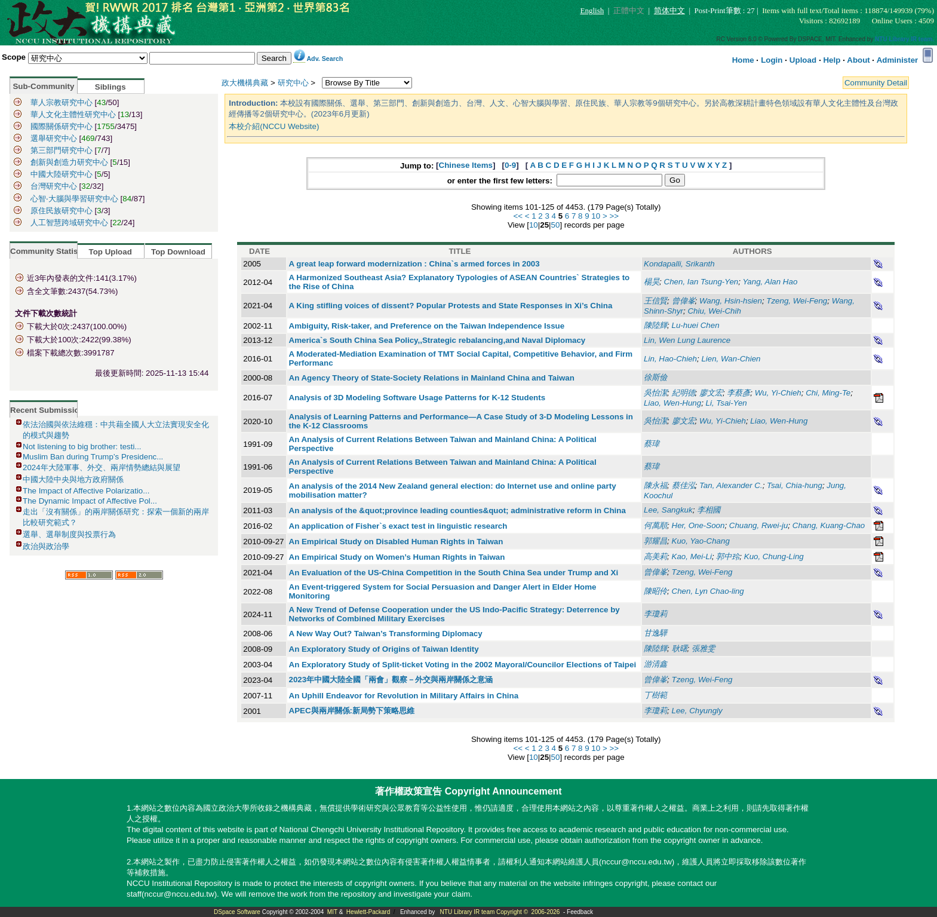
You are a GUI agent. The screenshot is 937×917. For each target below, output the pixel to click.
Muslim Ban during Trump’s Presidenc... (93, 456)
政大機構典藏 (245, 82)
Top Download (178, 251)
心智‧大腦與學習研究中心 (75, 198)
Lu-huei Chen (696, 325)
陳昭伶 (655, 591)
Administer (897, 60)
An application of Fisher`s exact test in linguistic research (398, 526)
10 (595, 215)
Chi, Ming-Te (828, 392)
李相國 (708, 509)
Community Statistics (50, 251)
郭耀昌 (655, 540)
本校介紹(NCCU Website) (274, 126)
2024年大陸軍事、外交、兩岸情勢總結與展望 (101, 467)
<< (518, 215)
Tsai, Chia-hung (794, 485)
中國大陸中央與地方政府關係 (73, 479)
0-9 (510, 165)
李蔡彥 (738, 392)
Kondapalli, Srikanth (679, 263)
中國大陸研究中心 (62, 174)
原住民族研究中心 (62, 210)
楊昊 (651, 281)
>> (614, 215)
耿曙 (679, 648)
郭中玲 (727, 556)
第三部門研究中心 (61, 150)
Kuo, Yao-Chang (701, 540)
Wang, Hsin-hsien (730, 300)
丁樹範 (655, 695)
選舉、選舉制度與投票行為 (69, 534)
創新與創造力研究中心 (70, 162)
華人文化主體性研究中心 (73, 114)
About (858, 60)
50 (555, 224)
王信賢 (655, 300)
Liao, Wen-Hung (672, 402)
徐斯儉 (655, 377)
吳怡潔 (655, 392)
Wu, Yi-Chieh (778, 392)
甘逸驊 (655, 632)
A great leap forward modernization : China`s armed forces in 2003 (414, 263)
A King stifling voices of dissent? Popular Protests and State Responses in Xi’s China (451, 305)
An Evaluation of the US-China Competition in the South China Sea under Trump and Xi (454, 572)
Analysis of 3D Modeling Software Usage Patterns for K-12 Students (417, 397)
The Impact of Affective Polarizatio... (86, 490)
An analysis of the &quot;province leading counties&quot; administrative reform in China (457, 510)
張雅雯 (703, 648)
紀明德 (683, 392)
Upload (802, 60)
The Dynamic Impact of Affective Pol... (90, 500)
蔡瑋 (651, 443)
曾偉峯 (683, 300)
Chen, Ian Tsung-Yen (701, 281)
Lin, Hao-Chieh (670, 358)
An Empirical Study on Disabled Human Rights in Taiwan (396, 541)
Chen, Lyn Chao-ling (708, 591)
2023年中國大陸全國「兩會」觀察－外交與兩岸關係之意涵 (391, 679)
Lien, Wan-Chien (730, 358)
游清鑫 (655, 664)
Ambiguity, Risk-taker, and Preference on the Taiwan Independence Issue (427, 325)
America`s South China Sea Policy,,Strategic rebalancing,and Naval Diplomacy (437, 340)
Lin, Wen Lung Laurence (687, 340)
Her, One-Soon (698, 525)
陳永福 (655, 485)
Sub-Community (43, 86)
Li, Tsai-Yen (726, 402)
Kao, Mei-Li (692, 556)
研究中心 (293, 82)
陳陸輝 (655, 325)
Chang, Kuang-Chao (828, 525)
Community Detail (875, 82)
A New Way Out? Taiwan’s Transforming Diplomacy (386, 633)
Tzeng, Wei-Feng (796, 300)
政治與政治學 (46, 546)
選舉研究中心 (53, 138)
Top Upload (110, 251)
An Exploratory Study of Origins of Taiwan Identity (384, 649)
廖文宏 (711, 392)
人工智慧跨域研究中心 (69, 222)
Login (771, 60)
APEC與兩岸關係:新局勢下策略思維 (351, 710)
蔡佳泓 (683, 485)
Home (743, 60)
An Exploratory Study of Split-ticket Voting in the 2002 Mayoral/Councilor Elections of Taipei (463, 664)
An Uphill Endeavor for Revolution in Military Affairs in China (404, 695)
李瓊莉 (655, 613)
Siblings (110, 86)
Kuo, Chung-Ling (774, 556)
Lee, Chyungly (697, 710)
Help (831, 60)
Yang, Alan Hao (769, 281)
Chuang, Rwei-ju (758, 525)
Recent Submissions (49, 410)
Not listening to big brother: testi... (82, 446)
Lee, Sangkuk (668, 509)
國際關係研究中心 (61, 126)
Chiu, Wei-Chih (714, 310)
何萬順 (655, 525)
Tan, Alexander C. (731, 485)
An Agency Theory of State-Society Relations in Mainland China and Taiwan (432, 377)
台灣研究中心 (53, 186)
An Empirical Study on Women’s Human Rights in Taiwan (397, 557)
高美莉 (655, 556)
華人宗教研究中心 (61, 102)
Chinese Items (466, 165)
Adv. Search (324, 58)
